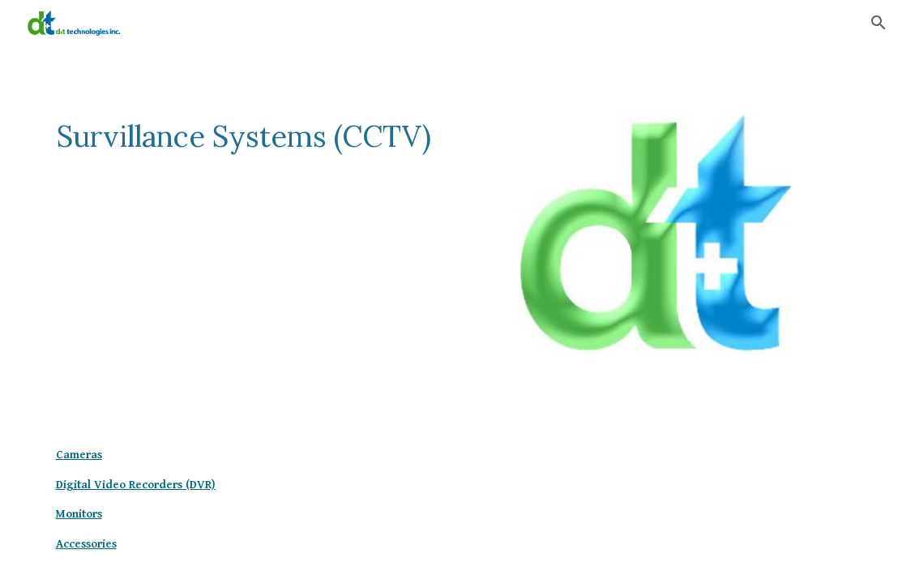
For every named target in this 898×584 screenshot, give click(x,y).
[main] (244, 151)
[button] (878, 22)
